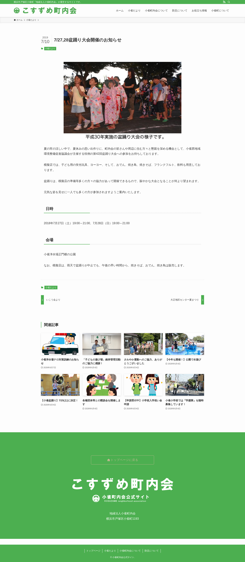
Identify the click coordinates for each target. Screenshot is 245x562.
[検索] (229, 2)
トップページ (93, 550)
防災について (152, 550)
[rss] (224, 2)
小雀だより (50, 48)
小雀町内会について (130, 550)
